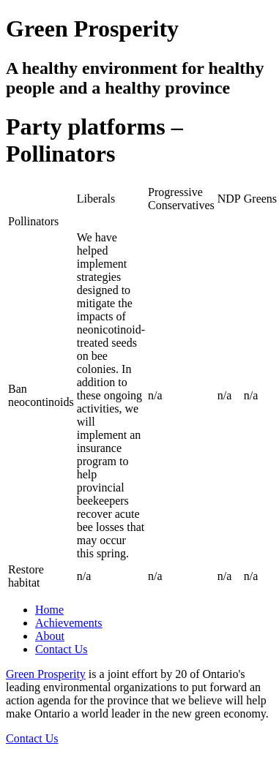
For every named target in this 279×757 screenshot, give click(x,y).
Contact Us (61, 649)
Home (49, 609)
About (49, 636)
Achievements (69, 623)
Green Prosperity (46, 674)
